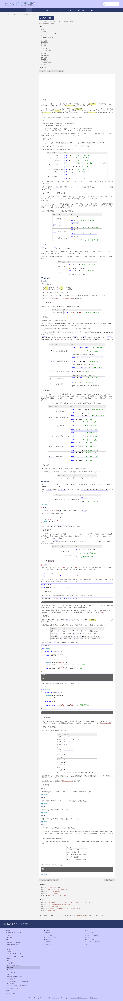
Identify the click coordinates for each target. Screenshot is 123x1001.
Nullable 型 (77, 568)
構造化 (6, 991)
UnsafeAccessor (52, 887)
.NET (36, 10)
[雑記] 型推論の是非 (11, 979)
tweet (10, 14)
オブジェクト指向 (9, 993)
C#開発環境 (8, 937)
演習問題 (43, 64)
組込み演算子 (46, 18)
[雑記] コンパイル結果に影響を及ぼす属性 (17, 985)
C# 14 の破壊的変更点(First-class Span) (59, 904)
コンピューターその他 (63, 10)
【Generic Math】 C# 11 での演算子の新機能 (61, 298)
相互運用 (47, 942)
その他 (85, 930)
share (16, 14)
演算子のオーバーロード (70, 135)
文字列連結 (44, 40)
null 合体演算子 (45, 55)
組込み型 (9, 958)
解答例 (44, 795)
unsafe (102, 612)
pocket (32, 14)
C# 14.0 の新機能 (53, 893)
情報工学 (47, 10)
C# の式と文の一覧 (105, 723)
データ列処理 (48, 935)
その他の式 (44, 61)
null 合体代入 (48, 50)
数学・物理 (80, 10)
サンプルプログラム (89, 939)
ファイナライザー (53, 906)
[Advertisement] (77, 86)
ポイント (43, 120)
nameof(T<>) (51, 910)
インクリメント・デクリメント (50, 33)
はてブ (26, 14)
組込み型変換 (109, 880)
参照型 (63, 568)
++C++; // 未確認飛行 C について (78, 998)
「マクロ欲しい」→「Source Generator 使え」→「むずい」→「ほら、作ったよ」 (71, 902)
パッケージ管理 (88, 933)
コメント (9, 947)
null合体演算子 (54, 510)
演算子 (42, 71)
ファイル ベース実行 (54, 891)
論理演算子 (44, 42)
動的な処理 (47, 939)
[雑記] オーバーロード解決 (59, 895)
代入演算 (43, 45)
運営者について (93, 998)
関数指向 (47, 933)
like (21, 14)
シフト (43, 35)
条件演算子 (44, 53)
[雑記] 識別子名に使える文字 (14, 953)
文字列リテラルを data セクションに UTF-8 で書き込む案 (64, 908)
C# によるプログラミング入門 (16, 924)
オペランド (51, 71)
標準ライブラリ (88, 937)
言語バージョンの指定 (58, 889)
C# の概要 (7, 935)
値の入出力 (9, 949)
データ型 (47, 930)
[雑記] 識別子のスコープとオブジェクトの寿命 (18, 981)
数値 (8, 960)
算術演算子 (44, 31)
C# (29, 10)
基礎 (6, 939)
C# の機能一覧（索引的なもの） (13, 933)
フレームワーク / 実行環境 (90, 935)
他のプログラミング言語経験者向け (93, 942)
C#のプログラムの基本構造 (13, 942)
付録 (85, 944)
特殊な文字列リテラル (12, 963)
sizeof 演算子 (45, 57)
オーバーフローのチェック (13, 972)
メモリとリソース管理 (50, 937)
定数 (8, 974)
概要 (42, 29)
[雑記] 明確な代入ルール (13, 988)
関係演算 (43, 44)
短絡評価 (43, 59)
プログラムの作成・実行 (13, 944)
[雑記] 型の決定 (10, 983)
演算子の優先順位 (46, 62)
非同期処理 (47, 944)
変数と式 (9, 951)
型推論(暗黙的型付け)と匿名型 (14, 976)
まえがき (7, 930)
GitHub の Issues (81, 915)
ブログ (91, 10)
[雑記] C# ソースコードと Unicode (15, 956)
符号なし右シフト (48, 37)
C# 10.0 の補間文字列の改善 (49, 880)
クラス (90, 133)
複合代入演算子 (47, 48)
